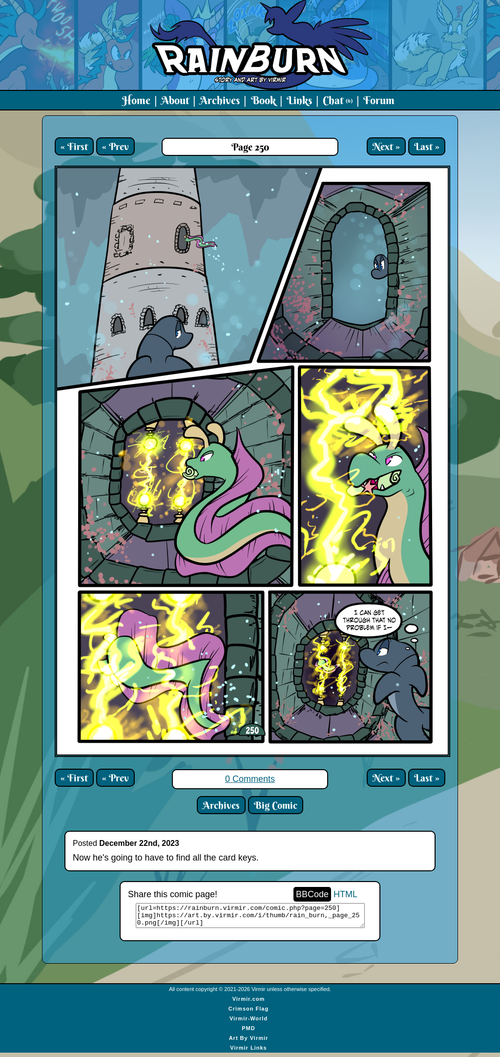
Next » (386, 146)
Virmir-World (248, 1023)
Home (136, 100)
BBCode (312, 894)
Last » (426, 146)
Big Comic (275, 805)
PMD (248, 1032)
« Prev (115, 146)
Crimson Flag (249, 1013)
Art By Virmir (249, 1042)
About (175, 100)
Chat (338, 100)
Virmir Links (248, 1052)
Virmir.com (248, 1003)
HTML (345, 894)
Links (299, 100)
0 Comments (250, 779)
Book (263, 100)
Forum (379, 100)
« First (74, 146)
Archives (220, 100)
